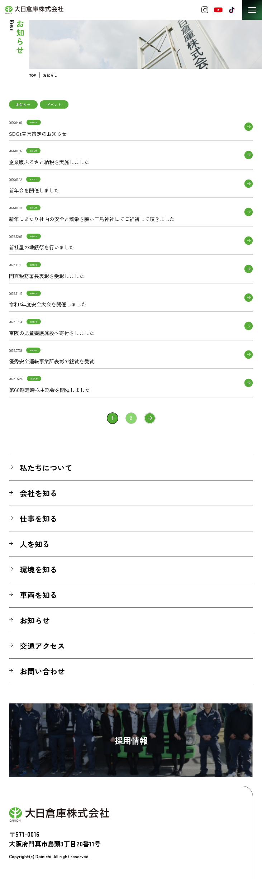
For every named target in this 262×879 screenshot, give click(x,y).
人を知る (35, 544)
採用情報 (131, 740)
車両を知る (38, 594)
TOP (32, 75)
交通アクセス (42, 645)
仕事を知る (38, 518)
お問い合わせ (42, 671)
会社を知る (38, 493)
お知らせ (23, 104)
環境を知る (38, 569)
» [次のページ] (150, 418)
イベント (54, 104)
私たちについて (46, 467)
